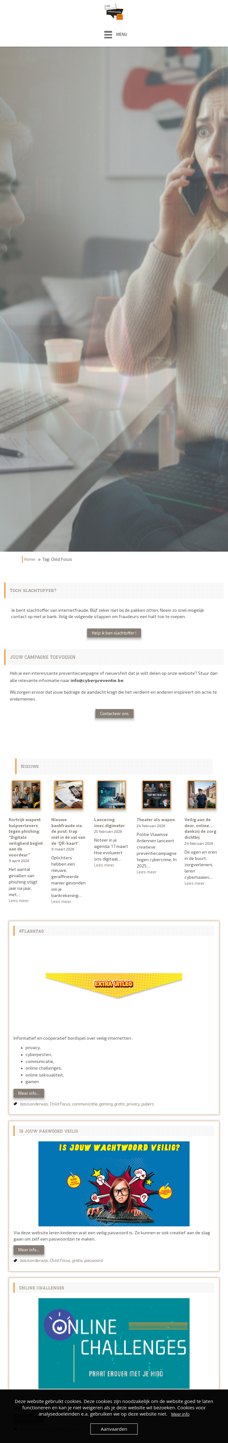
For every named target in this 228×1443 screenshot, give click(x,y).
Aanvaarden (114, 1429)
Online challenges (41, 1288)
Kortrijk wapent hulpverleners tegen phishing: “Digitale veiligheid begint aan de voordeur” (26, 837)
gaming (106, 1103)
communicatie (85, 1103)
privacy (133, 1103)
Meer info (180, 1414)
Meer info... (28, 1093)
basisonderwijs (34, 1103)
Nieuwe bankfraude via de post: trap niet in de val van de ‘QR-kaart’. (68, 831)
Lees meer (26, 901)
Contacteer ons (114, 713)
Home (29, 559)
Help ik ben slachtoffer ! (114, 632)
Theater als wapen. (156, 819)
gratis (119, 1103)
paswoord (93, 1260)
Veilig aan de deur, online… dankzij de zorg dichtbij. (200, 828)
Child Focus (60, 1103)
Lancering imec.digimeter (109, 822)
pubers (147, 1103)
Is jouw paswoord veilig (48, 1131)
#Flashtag (31, 931)
